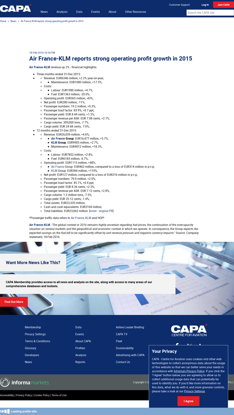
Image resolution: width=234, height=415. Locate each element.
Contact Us (123, 362)
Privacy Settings (194, 391)
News (44, 12)
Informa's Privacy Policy (189, 371)
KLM (54, 142)
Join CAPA (224, 4)
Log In (205, 4)
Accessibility (7, 395)
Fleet (119, 341)
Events (95, 12)
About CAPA (83, 341)
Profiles (80, 348)
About (112, 12)
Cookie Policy (42, 395)
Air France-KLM (39, 67)
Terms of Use (59, 395)
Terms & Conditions (37, 341)
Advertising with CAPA (130, 355)
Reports (80, 362)
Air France (58, 138)
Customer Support (179, 4)
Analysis (61, 12)
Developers (32, 355)
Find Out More (14, 302)
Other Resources (135, 12)
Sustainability (125, 348)
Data (79, 12)
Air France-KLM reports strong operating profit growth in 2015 (52, 21)
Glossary (30, 348)
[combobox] (210, 13)
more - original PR (101, 211)
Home (3, 21)
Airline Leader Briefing (130, 327)
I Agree (188, 401)
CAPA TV (121, 334)
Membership (33, 327)
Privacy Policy (24, 395)
